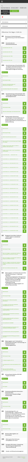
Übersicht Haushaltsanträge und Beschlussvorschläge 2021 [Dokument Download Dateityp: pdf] (9, 85)
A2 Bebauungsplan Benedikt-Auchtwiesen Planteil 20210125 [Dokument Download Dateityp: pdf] (11, 310)
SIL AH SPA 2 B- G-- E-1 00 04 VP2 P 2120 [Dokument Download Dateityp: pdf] (10, 184)
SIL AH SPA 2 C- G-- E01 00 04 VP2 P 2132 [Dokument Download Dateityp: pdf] (10, 226)
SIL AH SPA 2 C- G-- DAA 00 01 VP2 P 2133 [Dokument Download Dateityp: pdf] (10, 213)
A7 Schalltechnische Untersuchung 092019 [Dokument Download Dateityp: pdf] (11, 331)
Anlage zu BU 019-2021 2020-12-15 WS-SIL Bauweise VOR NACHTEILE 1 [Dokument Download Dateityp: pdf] (11, 146)
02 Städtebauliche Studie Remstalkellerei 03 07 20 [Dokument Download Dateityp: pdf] (12, 365)
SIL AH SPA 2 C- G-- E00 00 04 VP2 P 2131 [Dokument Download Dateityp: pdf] (10, 222)
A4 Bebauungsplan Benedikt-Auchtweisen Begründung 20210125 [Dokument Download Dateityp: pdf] (11, 319)
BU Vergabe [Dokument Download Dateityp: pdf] (5, 386)
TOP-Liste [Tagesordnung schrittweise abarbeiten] (5, 13)
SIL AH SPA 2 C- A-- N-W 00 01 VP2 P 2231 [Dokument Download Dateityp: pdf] (10, 205)
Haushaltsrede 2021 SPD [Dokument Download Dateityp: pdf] (7, 60)
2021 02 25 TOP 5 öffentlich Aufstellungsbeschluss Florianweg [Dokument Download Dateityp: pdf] (9, 369)
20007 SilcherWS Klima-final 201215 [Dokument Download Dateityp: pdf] (9, 136)
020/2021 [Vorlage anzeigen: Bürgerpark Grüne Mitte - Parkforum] (5, 241)
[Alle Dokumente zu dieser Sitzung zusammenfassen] (2, 17)
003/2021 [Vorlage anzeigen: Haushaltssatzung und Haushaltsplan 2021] (5, 99)
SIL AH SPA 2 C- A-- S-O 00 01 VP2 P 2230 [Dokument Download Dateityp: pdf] (10, 209)
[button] (24, 48)
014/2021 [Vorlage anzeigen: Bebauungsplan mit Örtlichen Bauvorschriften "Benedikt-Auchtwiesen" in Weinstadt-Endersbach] (5, 288)
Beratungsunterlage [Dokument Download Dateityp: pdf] (6, 80)
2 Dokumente (5, 26)
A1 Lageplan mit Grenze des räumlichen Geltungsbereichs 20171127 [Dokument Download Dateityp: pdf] (10, 305)
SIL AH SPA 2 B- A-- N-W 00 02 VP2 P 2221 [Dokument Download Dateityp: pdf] (10, 171)
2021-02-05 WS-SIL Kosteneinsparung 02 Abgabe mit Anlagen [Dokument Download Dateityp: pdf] (12, 142)
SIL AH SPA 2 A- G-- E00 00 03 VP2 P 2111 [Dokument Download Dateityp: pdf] (10, 159)
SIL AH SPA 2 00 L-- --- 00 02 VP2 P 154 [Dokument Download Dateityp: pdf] (10, 154)
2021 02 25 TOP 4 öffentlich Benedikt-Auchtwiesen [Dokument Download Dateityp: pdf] (10, 300)
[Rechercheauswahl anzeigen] (2, 6)
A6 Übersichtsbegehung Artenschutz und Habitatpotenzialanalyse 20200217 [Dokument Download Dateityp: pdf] (10, 328)
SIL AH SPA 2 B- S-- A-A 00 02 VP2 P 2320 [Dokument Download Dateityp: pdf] (10, 201)
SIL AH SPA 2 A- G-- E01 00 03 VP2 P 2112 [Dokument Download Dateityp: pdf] (10, 163)
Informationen (5, 10)
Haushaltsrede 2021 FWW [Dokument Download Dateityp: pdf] (7, 56)
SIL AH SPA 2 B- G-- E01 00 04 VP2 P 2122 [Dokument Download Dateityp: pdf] (10, 192)
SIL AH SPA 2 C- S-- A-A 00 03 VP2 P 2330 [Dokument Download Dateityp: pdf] (10, 230)
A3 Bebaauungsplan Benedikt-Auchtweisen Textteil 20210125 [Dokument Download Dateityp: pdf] (11, 314)
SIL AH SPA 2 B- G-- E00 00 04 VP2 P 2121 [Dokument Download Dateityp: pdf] (10, 188)
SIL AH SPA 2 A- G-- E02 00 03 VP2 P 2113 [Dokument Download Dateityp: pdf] (10, 167)
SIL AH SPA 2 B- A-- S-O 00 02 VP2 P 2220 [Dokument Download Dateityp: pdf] (10, 175)
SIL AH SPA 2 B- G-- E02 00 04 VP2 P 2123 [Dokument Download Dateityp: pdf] (10, 196)
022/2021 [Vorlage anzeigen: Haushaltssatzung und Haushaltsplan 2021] (5, 72)
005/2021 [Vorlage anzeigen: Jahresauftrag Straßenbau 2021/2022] (5, 378)
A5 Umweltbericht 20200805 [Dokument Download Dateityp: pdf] (8, 322)
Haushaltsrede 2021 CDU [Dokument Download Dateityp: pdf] (7, 51)
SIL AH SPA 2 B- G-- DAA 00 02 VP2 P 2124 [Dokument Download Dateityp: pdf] (10, 180)
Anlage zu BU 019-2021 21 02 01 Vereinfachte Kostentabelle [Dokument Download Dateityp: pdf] (11, 151)
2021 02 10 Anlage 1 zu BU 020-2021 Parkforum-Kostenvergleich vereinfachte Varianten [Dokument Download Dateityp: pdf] (12, 254)
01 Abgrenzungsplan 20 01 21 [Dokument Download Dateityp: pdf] (8, 360)
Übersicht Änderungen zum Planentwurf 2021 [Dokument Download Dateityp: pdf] (11, 111)
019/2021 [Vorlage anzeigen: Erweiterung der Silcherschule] (5, 124)
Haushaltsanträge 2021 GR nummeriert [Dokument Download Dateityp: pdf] (10, 88)
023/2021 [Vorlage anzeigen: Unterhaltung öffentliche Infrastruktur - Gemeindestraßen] (5, 398)
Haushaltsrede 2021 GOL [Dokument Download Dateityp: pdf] (7, 47)
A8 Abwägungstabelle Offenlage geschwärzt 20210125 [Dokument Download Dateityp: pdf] (11, 336)
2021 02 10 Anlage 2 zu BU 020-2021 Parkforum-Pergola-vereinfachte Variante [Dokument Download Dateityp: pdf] (12, 258)
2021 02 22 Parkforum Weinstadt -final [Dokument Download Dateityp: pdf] (10, 267)
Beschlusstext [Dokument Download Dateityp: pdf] (5, 75)
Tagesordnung (14, 10)
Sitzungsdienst (23, 458)
